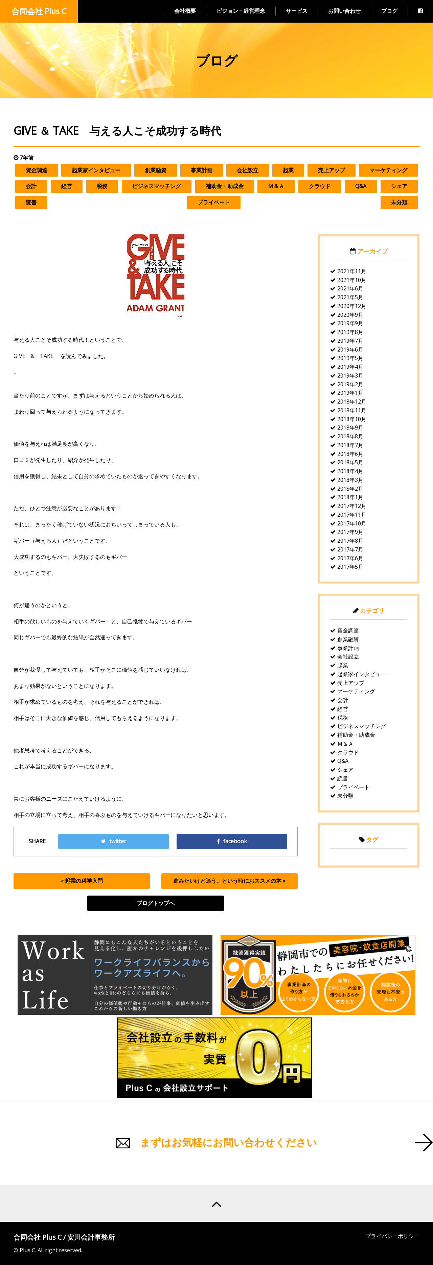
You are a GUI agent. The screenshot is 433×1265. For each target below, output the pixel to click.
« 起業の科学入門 (82, 880)
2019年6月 (350, 349)
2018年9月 (350, 427)
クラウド (320, 186)
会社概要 (185, 11)
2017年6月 (350, 558)
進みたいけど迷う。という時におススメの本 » (229, 880)
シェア (399, 186)
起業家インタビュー (96, 170)
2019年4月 (350, 366)
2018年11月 (351, 410)
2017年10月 (351, 523)
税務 (102, 186)
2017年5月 (350, 566)
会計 (31, 186)
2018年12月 (351, 401)
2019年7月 (350, 340)
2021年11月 (351, 271)
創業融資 (155, 170)
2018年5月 (350, 462)
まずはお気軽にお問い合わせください (228, 1142)
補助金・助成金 (225, 186)
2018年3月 (350, 480)
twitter (113, 841)
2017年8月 (350, 540)
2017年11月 (351, 514)
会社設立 (247, 170)
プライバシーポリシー (392, 1236)
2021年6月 (350, 288)
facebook (232, 841)
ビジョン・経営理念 (240, 11)
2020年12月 (351, 306)
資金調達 (36, 170)
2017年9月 (350, 532)
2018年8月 (350, 436)
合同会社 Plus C (39, 11)
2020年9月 (350, 314)
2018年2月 (350, 488)
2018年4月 (350, 471)
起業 (288, 170)
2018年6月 (350, 454)
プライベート (214, 202)
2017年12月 (351, 506)
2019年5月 (350, 358)
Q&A (360, 186)
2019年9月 (350, 323)
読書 (31, 202)
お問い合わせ (344, 11)
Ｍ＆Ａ (276, 186)
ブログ (389, 11)
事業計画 (201, 170)
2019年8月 (350, 332)
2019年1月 (350, 392)
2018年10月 (351, 419)
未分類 (399, 202)
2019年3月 (350, 375)
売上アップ (331, 170)
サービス (296, 11)
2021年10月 (351, 280)
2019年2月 (350, 384)
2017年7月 (350, 549)
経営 (66, 186)
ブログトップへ (156, 903)
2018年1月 (350, 497)
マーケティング (388, 170)
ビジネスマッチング (156, 186)
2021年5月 (350, 297)
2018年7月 (350, 445)
